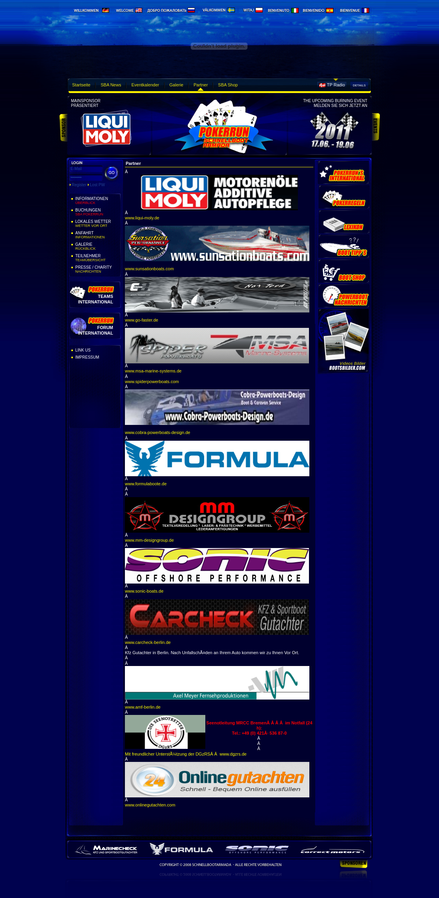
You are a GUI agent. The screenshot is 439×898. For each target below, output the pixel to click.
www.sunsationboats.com (149, 268)
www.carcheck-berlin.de (148, 642)
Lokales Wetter (97, 223)
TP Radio (336, 84)
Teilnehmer (97, 258)
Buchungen (97, 212)
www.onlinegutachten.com (150, 805)
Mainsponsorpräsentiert (85, 103)
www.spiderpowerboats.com (152, 381)
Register (79, 185)
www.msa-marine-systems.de (153, 371)
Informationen (97, 200)
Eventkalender (145, 84)
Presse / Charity (97, 269)
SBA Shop (228, 84)
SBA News (110, 84)
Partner (200, 84)
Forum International (95, 330)
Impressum (87, 357)
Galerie (176, 84)
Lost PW (97, 185)
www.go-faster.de (141, 320)
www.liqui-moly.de (142, 217)
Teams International (95, 299)
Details (359, 85)
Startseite (81, 84)
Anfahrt (97, 235)
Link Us (83, 350)
